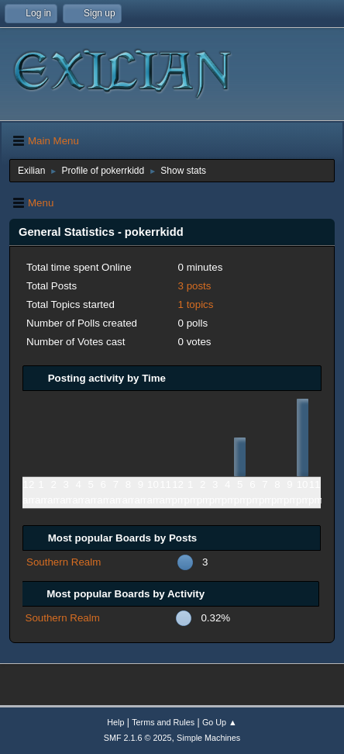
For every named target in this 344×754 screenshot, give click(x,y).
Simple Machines (208, 737)
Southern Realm (63, 562)
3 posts (195, 286)
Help (115, 722)
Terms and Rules (163, 722)
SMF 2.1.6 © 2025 (138, 737)
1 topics (196, 304)
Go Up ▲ (219, 722)
